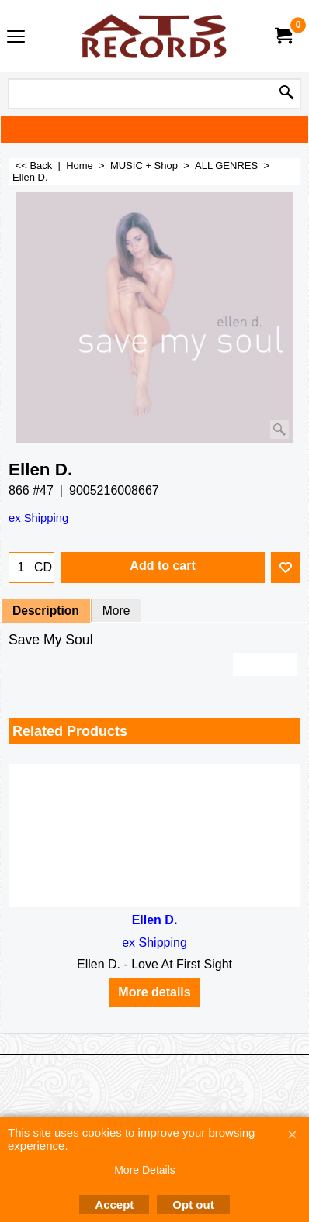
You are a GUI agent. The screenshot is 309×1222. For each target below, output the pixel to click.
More (116, 610)
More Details (144, 1170)
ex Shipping (38, 518)
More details (154, 992)
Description (45, 610)
